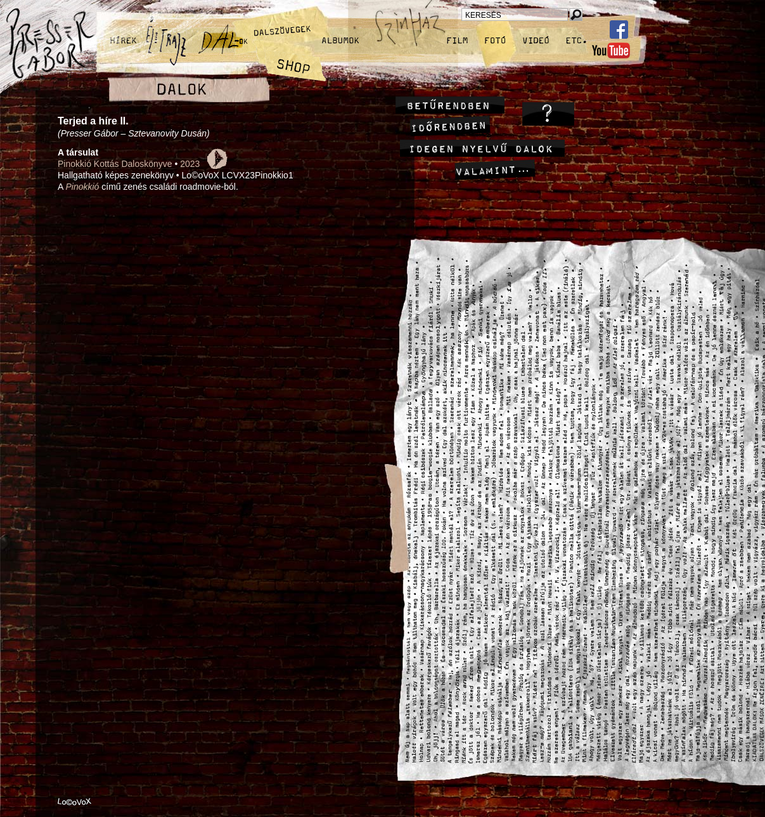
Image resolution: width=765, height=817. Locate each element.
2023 (190, 164)
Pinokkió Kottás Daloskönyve (115, 164)
